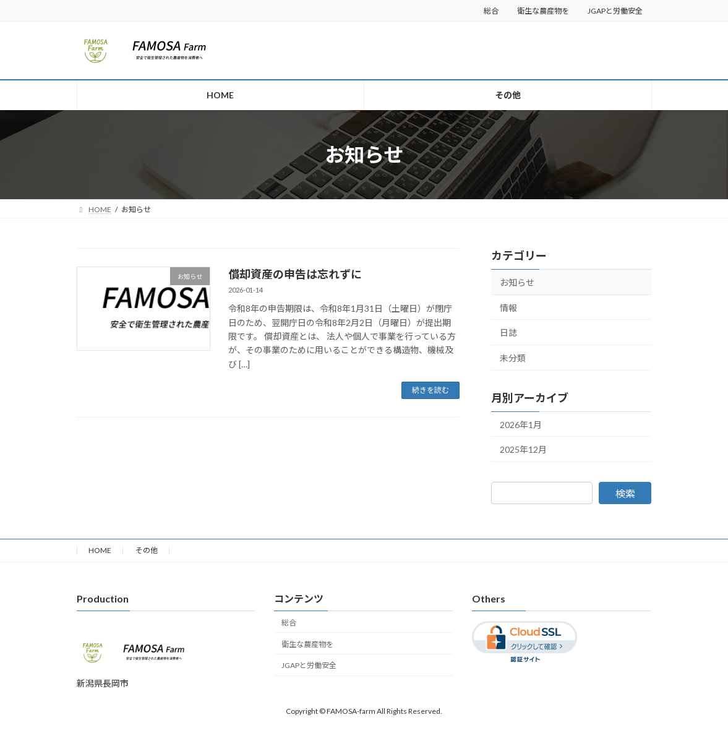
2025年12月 (523, 449)
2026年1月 (521, 424)
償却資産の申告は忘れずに (295, 274)
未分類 (513, 358)
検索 (625, 493)
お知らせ (517, 282)
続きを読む (430, 390)
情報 (508, 307)
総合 (491, 10)
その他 (146, 550)
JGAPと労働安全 (615, 10)
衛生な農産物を (543, 10)
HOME (99, 550)
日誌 (508, 332)
